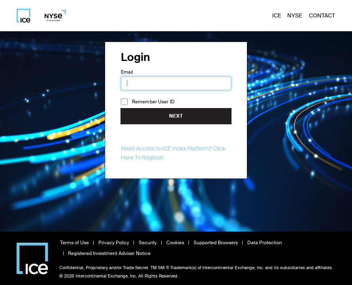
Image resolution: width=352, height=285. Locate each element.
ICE (276, 15)
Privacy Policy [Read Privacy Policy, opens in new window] (113, 242)
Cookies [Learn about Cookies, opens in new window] (175, 242)
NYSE (294, 15)
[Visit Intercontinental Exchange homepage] (32, 258)
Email (127, 72)
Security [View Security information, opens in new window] (148, 242)
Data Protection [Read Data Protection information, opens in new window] (264, 242)
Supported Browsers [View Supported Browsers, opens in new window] (216, 242)
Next (176, 116)
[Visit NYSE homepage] (52, 15)
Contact (322, 15)
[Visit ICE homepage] (23, 16)
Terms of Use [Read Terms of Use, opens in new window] (74, 242)
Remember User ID (153, 102)
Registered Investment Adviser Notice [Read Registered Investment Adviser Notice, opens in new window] (109, 253)
